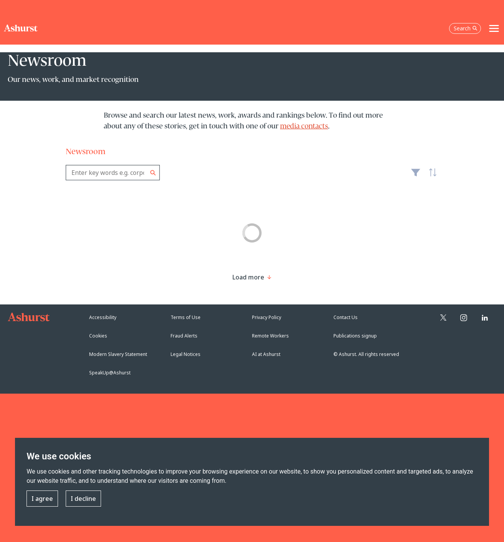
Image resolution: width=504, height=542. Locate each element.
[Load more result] (248, 277)
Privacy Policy (266, 317)
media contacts (304, 126)
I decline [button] (83, 498)
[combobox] (113, 172)
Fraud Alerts (184, 336)
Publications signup (355, 336)
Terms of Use (186, 317)
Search (153, 173)
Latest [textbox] (430, 176)
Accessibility (102, 317)
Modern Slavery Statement (118, 354)
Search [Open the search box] (465, 28)
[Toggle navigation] (494, 28)
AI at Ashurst (266, 354)
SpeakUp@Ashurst (110, 372)
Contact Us (345, 317)
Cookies (98, 336)
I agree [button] (42, 498)
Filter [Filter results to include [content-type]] (415, 175)
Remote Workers (270, 336)
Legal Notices (186, 354)
